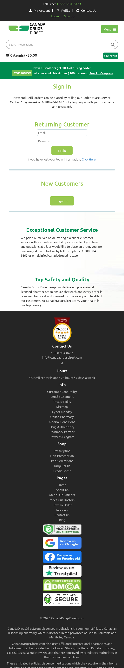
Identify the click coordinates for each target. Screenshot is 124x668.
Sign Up (62, 201)
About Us (62, 490)
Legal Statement (62, 396)
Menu (109, 29)
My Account (39, 10)
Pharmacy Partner (62, 432)
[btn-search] (113, 45)
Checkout (110, 56)
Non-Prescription (62, 455)
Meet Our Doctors (62, 500)
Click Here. (89, 159)
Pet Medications (62, 461)
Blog (62, 520)
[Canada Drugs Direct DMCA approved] (62, 586)
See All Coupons (101, 73)
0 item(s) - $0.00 (21, 55)
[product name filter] (63, 44)
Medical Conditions (62, 422)
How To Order (62, 505)
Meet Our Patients (62, 495)
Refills (63, 10)
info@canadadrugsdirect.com (62, 357)
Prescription (62, 451)
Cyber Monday (62, 411)
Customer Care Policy (62, 391)
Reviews (62, 510)
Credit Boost (62, 471)
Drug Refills (62, 466)
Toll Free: (62, 4)
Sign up (69, 16)
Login (55, 16)
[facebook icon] (62, 364)
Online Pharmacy (62, 417)
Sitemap (62, 406)
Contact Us (86, 10)
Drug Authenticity (62, 427)
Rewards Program (62, 437)
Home (62, 484)
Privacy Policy (62, 401)
